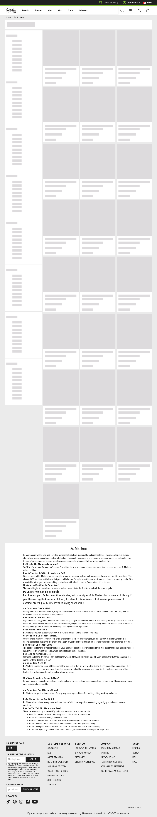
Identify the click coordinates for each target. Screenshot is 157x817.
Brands (23, 11)
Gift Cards (80, 757)
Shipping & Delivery (56, 766)
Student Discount (83, 753)
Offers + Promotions (85, 762)
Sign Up (11, 748)
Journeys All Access (85, 748)
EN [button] (147, 2)
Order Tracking (108, 2)
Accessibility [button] (131, 2)
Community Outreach (111, 748)
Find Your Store (14, 784)
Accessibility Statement (112, 766)
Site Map (51, 784)
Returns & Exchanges (58, 762)
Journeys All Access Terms (114, 771)
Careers (105, 753)
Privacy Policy (108, 757)
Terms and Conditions (111, 762)
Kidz (56, 11)
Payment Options (55, 775)
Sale (66, 11)
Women (36, 11)
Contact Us (53, 748)
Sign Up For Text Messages (20, 754)
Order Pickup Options (57, 771)
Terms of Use (27, 772)
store (103, 642)
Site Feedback (54, 780)
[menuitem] (23, 10)
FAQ (49, 753)
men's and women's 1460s (66, 589)
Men (47, 11)
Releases (78, 11)
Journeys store (94, 568)
